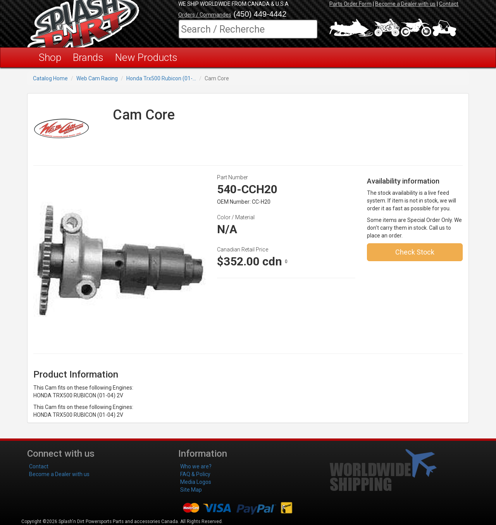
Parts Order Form (350, 4)
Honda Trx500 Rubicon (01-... (161, 78)
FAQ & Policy (195, 474)
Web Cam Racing (97, 78)
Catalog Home (50, 78)
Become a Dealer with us (405, 4)
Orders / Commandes (204, 15)
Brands (88, 57)
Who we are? (196, 466)
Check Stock (414, 252)
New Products (146, 57)
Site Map (191, 490)
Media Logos (195, 482)
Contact (448, 4)
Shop (50, 57)
